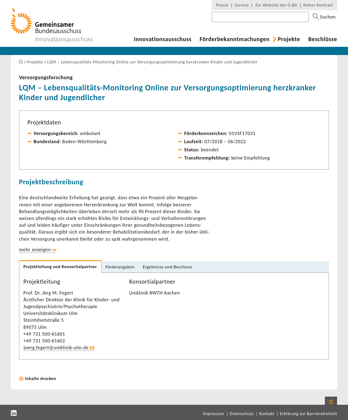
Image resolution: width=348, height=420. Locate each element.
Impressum (213, 413)
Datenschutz (242, 413)
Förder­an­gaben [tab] (120, 266)
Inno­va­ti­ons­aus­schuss (162, 39)
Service (242, 5)
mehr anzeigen (35, 250)
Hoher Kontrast (318, 5)
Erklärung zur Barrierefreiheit (308, 413)
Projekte (289, 39)
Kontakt (266, 413)
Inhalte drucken (40, 378)
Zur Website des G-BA (277, 5)
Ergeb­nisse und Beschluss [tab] (167, 266)
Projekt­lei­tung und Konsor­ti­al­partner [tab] (60, 266)
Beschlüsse (322, 39)
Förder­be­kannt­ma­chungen (234, 39)
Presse (222, 5)
